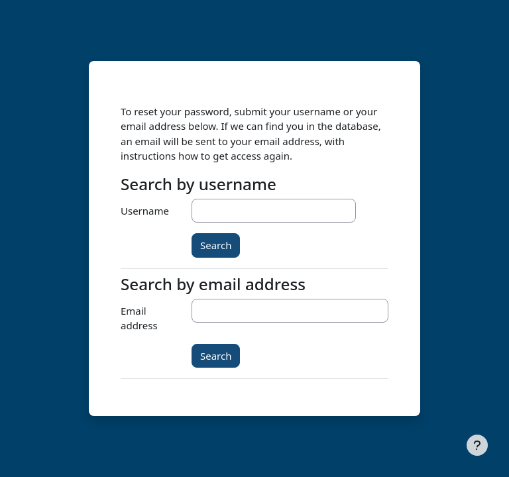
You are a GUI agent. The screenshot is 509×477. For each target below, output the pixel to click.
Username (145, 210)
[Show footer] (477, 445)
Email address (139, 318)
